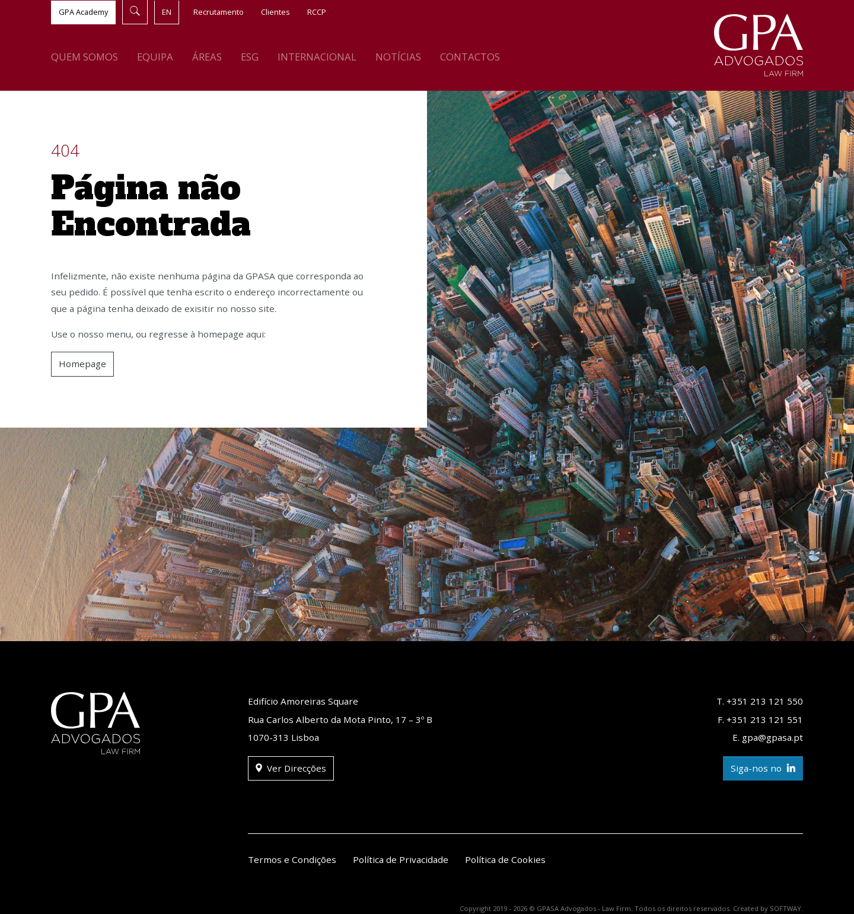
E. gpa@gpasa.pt (767, 737)
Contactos (470, 56)
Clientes (275, 12)
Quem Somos (84, 56)
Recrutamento (218, 12)
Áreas (207, 56)
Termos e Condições (292, 859)
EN (166, 12)
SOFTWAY (785, 908)
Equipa (155, 56)
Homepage (82, 364)
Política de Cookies (505, 859)
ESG (250, 56)
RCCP (316, 12)
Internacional (317, 56)
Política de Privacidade (400, 859)
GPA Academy (83, 12)
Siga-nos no (763, 768)
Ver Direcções (291, 768)
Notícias (398, 56)
